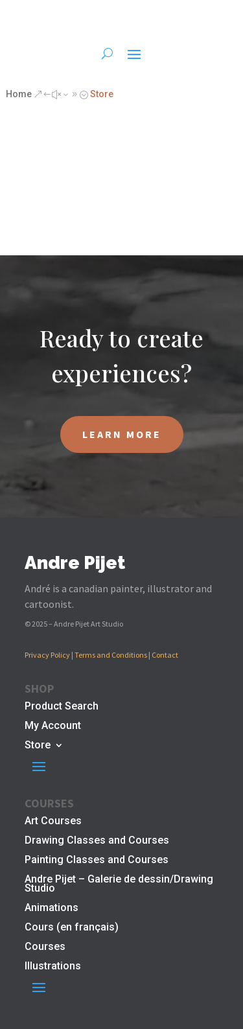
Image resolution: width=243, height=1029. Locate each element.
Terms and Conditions (111, 655)
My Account (53, 726)
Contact (165, 655)
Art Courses (53, 821)
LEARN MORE (121, 434)
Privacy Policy (47, 655)
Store (38, 746)
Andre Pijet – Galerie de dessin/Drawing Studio (119, 884)
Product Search (61, 707)
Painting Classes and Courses (96, 860)
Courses (45, 947)
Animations (51, 908)
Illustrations (53, 967)
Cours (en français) (72, 928)
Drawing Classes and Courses (97, 841)
